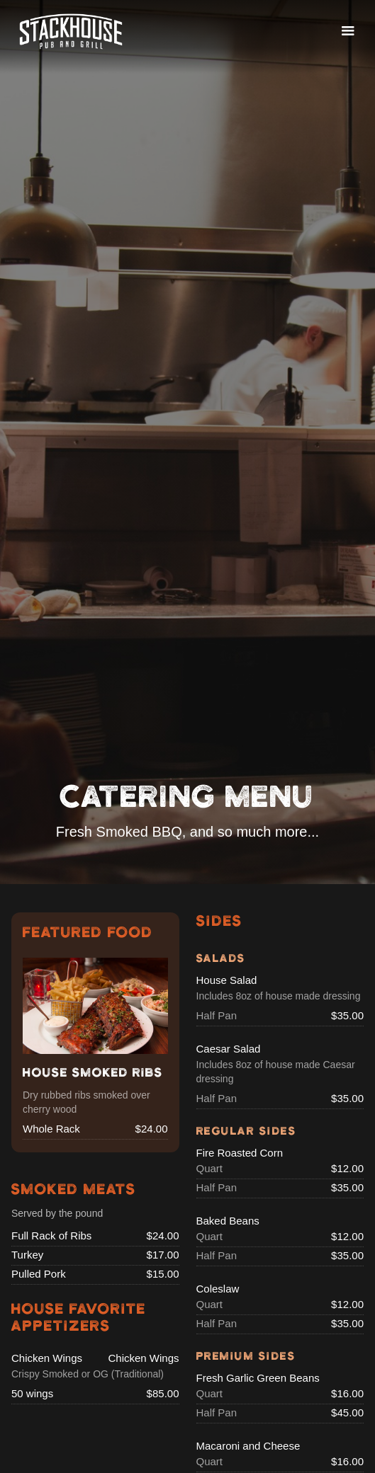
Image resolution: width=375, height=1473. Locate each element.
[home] (71, 31)
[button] (348, 31)
